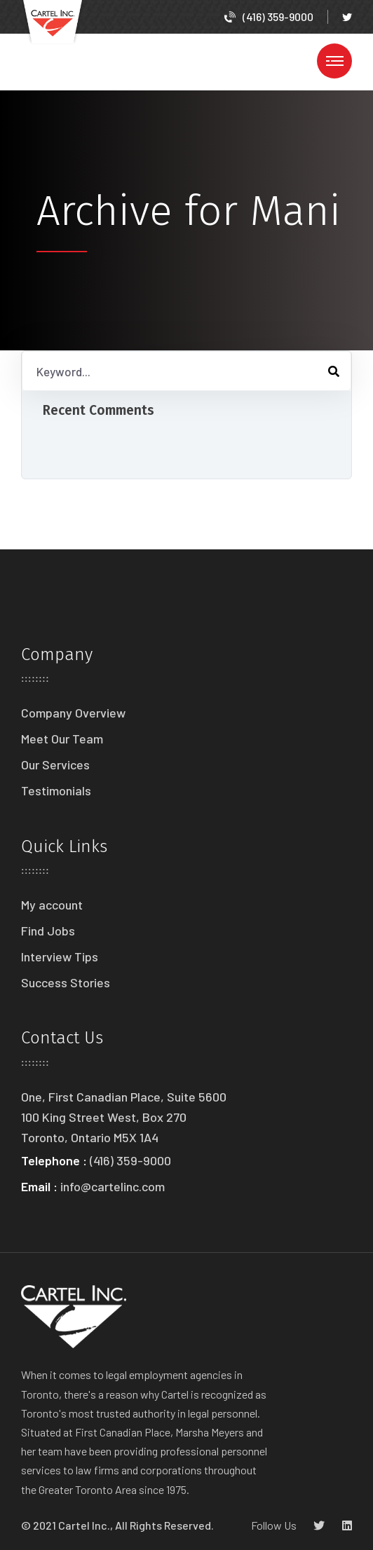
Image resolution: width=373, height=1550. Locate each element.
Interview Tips (59, 956)
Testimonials (56, 790)
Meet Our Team (62, 738)
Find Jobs (48, 930)
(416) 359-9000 (268, 16)
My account (52, 904)
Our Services (55, 764)
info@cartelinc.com (112, 1186)
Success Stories (65, 982)
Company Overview (73, 712)
